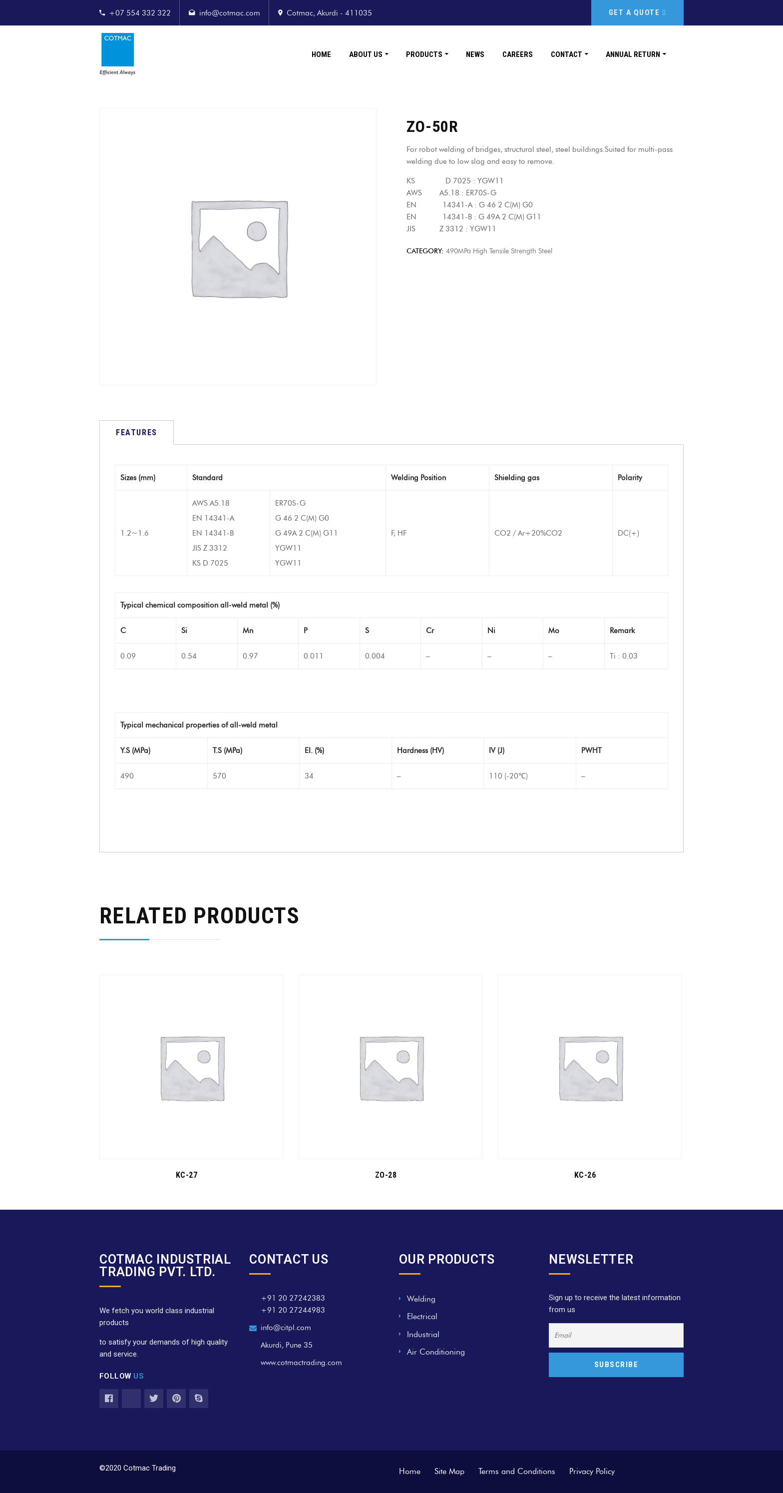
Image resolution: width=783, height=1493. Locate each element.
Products (424, 54)
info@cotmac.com (229, 12)
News (475, 54)
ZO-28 (386, 1175)
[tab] (136, 432)
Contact (566, 54)
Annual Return (633, 54)
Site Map (449, 1471)
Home (321, 54)
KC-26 (585, 1175)
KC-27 (187, 1175)
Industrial (423, 1334)
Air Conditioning (436, 1352)
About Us (366, 54)
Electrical (422, 1316)
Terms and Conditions (516, 1471)
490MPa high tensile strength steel (499, 251)
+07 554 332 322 (140, 12)
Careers (517, 54)
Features (136, 432)
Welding (421, 1299)
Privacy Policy (592, 1471)
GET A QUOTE (637, 12)
